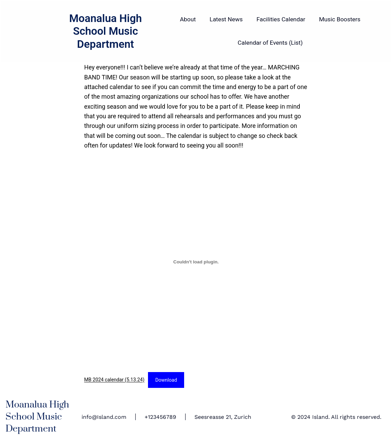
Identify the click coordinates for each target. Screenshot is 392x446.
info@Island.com (104, 417)
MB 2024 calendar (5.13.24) (114, 380)
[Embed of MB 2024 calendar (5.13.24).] (196, 262)
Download (166, 380)
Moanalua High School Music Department (105, 31)
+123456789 (160, 417)
